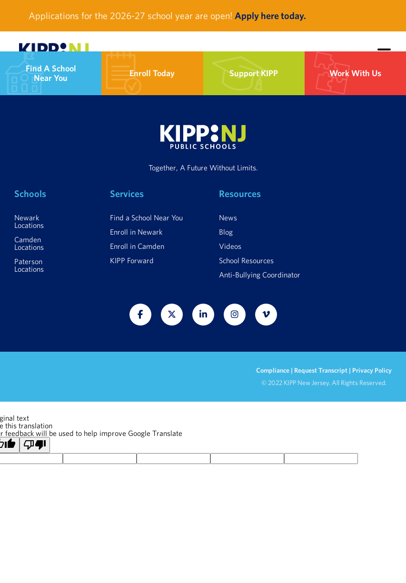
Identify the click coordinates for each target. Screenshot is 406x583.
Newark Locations (29, 221)
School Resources (246, 260)
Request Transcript (320, 370)
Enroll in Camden (137, 246)
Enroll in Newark (136, 231)
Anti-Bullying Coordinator (259, 274)
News (228, 217)
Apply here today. (270, 15)
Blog (226, 231)
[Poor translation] (35, 445)
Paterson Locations (29, 265)
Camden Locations (29, 243)
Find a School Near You (146, 217)
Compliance (273, 370)
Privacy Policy (372, 370)
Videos (230, 246)
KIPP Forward (132, 260)
